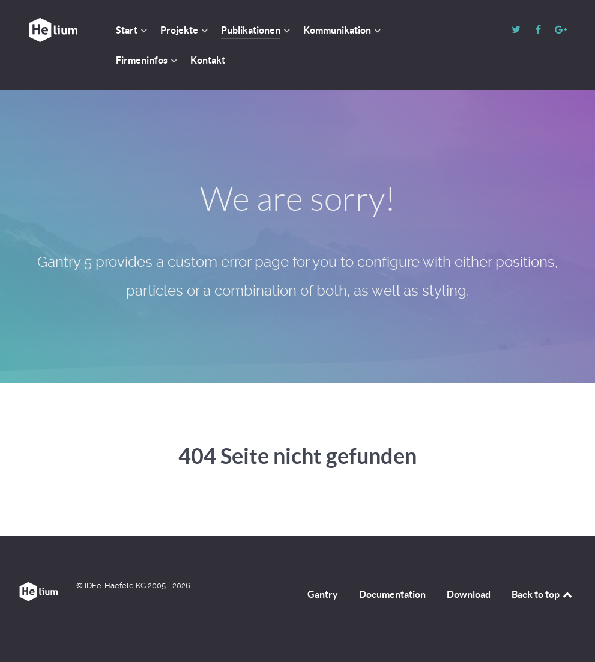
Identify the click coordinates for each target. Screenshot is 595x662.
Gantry (322, 594)
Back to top (543, 594)
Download (469, 594)
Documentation (392, 594)
